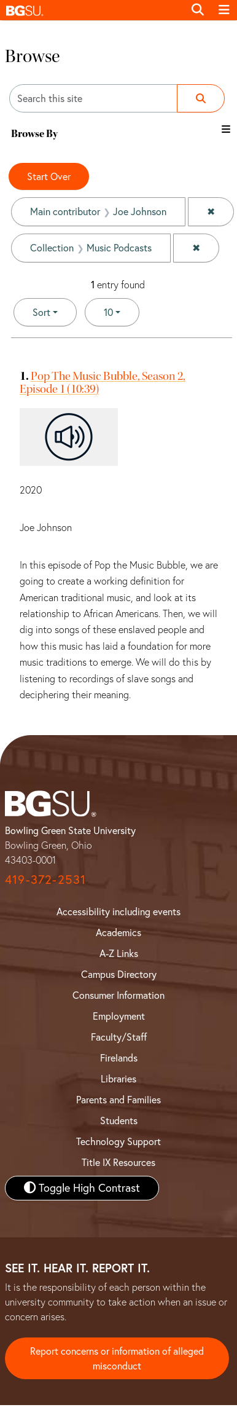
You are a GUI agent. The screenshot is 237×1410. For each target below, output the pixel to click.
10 (121, 311)
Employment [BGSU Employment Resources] (119, 1016)
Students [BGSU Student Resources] (119, 1120)
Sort (41, 312)
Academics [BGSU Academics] (118, 932)
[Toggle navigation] (224, 9)
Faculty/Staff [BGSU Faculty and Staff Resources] (119, 1037)
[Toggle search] (197, 9)
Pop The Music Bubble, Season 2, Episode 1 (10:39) (102, 382)
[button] (92, 10)
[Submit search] (201, 98)
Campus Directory (119, 974)
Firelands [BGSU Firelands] (119, 1058)
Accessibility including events (118, 911)
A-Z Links (118, 953)
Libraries (118, 1079)
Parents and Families (118, 1099)
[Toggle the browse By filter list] (226, 129)
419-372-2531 (45, 879)
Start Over (49, 176)
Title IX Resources (118, 1162)
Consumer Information (118, 995)
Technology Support (118, 1141)
